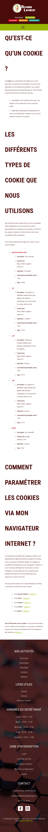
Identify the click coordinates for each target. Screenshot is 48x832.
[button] (23, 27)
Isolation (24, 672)
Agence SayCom (26, 821)
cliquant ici (18, 632)
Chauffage (24, 667)
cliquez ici (32, 594)
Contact (24, 696)
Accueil (24, 691)
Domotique (24, 663)
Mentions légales (24, 700)
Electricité (24, 658)
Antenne (24, 677)
